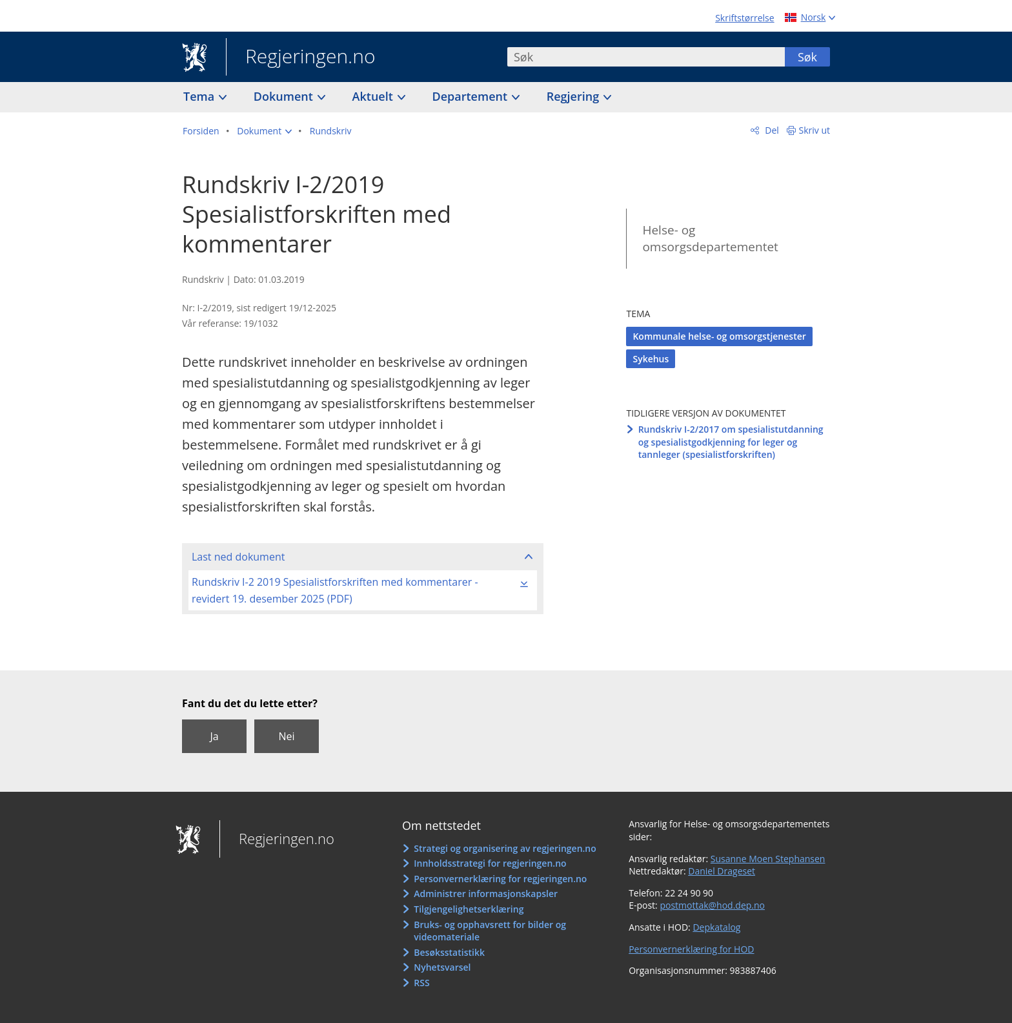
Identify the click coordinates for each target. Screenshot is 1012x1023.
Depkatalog (716, 927)
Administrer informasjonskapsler (486, 893)
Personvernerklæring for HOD (691, 949)
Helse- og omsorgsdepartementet (710, 239)
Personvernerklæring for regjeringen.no (500, 879)
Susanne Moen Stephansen (768, 858)
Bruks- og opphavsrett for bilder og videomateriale (490, 931)
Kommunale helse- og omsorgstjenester (718, 336)
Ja (214, 736)
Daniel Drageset (721, 871)
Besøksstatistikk (449, 952)
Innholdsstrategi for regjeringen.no (490, 863)
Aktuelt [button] (374, 96)
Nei (286, 736)
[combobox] (646, 57)
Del (771, 130)
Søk (807, 57)
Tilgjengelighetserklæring (468, 909)
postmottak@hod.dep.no (712, 905)
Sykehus (650, 359)
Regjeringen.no (301, 57)
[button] (264, 131)
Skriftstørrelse (744, 18)
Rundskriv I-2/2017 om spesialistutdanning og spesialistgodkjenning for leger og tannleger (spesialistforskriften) (731, 441)
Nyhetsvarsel (442, 967)
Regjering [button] (574, 96)
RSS (421, 982)
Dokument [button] (285, 96)
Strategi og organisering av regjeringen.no (505, 848)
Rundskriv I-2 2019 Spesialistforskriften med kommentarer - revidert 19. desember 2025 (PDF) (335, 590)
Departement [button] (471, 96)
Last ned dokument (238, 557)
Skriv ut (815, 130)
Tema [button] (200, 96)
